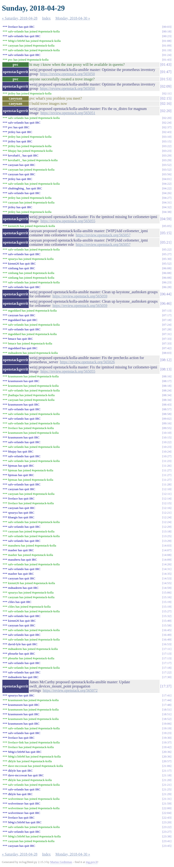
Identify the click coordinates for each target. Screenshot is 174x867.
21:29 (166, 794)
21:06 (166, 766)
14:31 (166, 569)
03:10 (166, 136)
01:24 (166, 55)
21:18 (166, 775)
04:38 (166, 212)
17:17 (166, 663)
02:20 (166, 111)
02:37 (166, 127)
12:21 (166, 512)
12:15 (166, 503)
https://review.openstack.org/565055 (68, 221)
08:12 (166, 360)
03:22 (166, 146)
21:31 (166, 799)
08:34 (166, 395)
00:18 (166, 31)
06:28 (166, 287)
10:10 (166, 432)
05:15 (166, 233)
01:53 (166, 79)
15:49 (166, 620)
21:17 (166, 770)
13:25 (166, 536)
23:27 (166, 831)
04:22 (166, 183)
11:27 (166, 470)
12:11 (166, 494)
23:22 (166, 827)
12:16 (166, 508)
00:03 (166, 26)
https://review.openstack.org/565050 (67, 74)
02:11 (166, 93)
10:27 (166, 456)
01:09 (166, 45)
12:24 (166, 517)
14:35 (166, 573)
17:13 (166, 653)
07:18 (166, 320)
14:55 (166, 583)
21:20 (166, 780)
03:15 (166, 141)
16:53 (166, 644)
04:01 (166, 179)
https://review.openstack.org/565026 (87, 362)
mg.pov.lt (91, 862)
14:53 (166, 578)
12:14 (166, 498)
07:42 (166, 348)
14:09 (166, 559)
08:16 (166, 376)
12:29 (166, 526)
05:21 (166, 242)
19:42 (166, 747)
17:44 (166, 700)
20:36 (166, 752)
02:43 (166, 132)
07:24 (166, 324)
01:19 (166, 50)
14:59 (166, 588)
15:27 (166, 611)
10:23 (166, 447)
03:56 (166, 174)
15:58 (166, 625)
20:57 (166, 761)
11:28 (166, 484)
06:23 (166, 282)
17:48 (166, 705)
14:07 (166, 550)
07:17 (166, 315)
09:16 (166, 423)
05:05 (166, 226)
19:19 (166, 728)
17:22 (166, 672)
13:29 (166, 541)
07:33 (166, 338)
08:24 (166, 390)
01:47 (166, 72)
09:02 (166, 418)
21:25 (166, 789)
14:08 (166, 555)
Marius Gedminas (61, 862)
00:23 (166, 36)
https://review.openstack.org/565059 (80, 296)
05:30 (166, 259)
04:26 (166, 193)
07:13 (166, 310)
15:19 (166, 602)
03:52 (166, 165)
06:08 (166, 268)
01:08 (166, 41)
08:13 (166, 369)
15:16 (166, 597)
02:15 (166, 98)
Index (46, 18)
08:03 (166, 353)
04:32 (166, 207)
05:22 (166, 249)
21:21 (166, 784)
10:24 (166, 451)
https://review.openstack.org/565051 (68, 113)
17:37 (166, 686)
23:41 (166, 841)
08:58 (166, 414)
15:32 (166, 616)
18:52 (166, 719)
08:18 (166, 385)
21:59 (166, 803)
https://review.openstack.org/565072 (70, 690)
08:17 (166, 381)
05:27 (166, 254)
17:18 (166, 667)
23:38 (166, 836)
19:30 (166, 737)
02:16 (166, 103)
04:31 (166, 202)
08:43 (166, 404)
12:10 (166, 489)
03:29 (166, 155)
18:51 (166, 709)
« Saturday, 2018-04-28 (19, 18)
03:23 (166, 150)
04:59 (166, 219)
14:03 (166, 545)
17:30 (166, 677)
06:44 (166, 294)
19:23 (166, 733)
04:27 (166, 197)
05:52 (166, 263)
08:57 (166, 409)
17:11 (166, 649)
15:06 (166, 592)
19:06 (166, 723)
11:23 (166, 461)
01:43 (166, 59)
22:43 (166, 817)
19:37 (166, 742)
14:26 (166, 564)
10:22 (166, 442)
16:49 (166, 635)
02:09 (166, 86)
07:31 (166, 334)
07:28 (166, 329)
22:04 (166, 813)
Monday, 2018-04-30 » (72, 18)
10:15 (166, 437)
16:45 (166, 630)
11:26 (166, 465)
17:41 (166, 695)
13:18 (166, 531)
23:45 (166, 845)
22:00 (166, 808)
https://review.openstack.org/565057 (103, 235)
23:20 (166, 822)
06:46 (166, 303)
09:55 (166, 428)
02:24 (166, 122)
